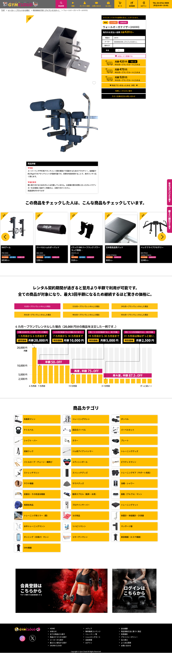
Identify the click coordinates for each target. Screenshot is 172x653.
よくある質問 (126, 643)
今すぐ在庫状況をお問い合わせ (123, 96)
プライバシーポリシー (129, 637)
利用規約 (124, 634)
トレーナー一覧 (91, 634)
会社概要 (124, 629)
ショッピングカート (92, 637)
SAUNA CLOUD (56, 646)
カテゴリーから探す (169, 192)
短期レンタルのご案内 (123, 91)
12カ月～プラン (86, 306)
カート (120, 4)
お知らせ (53, 631)
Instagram (22, 639)
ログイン (143, 6)
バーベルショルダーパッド (47, 247)
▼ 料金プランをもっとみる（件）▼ (124, 85)
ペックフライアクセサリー (152, 247)
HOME (52, 629)
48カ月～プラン (86, 315)
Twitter (32, 639)
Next (162, 237)
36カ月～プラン (37, 315)
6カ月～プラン (37, 306)
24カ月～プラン (134, 306)
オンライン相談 (85, 6)
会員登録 (132, 6)
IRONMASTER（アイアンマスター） (125, 42)
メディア (88, 629)
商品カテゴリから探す (58, 637)
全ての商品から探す (57, 634)
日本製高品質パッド (114, 247)
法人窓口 (108, 6)
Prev (5, 237)
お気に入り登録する (125, 56)
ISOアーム (6, 247)
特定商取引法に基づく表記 (131, 631)
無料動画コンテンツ (92, 631)
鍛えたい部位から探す (169, 220)
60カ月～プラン (134, 315)
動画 (73, 6)
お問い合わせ (96, 6)
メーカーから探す (56, 640)
